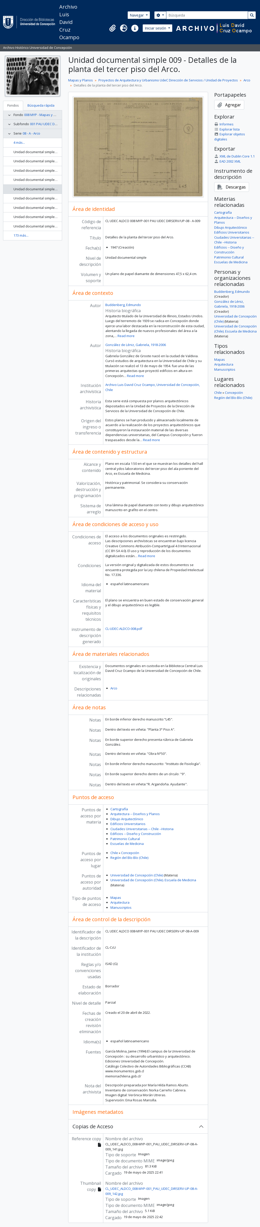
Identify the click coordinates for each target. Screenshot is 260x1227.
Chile (114, 852)
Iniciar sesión (156, 28)
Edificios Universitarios (128, 823)
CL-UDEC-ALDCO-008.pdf (123, 628)
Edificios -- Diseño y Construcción (135, 833)
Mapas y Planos (80, 80)
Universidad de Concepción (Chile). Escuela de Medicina (153, 880)
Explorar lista (226, 129)
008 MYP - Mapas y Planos (44, 114)
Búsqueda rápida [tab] (40, 105)
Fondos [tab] (13, 105)
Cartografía (119, 809)
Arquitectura (119, 902)
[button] (112, 28)
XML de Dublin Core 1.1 (234, 156)
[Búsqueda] (207, 15)
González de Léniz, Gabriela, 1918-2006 (135, 344)
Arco (246, 80)
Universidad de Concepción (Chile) (136, 875)
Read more (126, 336)
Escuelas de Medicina (127, 843)
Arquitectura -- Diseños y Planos (135, 814)
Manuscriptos (121, 907)
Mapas (115, 897)
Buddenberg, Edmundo (123, 304)
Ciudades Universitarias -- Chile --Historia (142, 829)
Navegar (137, 15)
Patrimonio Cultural (125, 838)
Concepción (130, 852)
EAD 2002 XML (227, 161)
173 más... (20, 235)
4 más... (19, 142)
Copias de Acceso (93, 1126)
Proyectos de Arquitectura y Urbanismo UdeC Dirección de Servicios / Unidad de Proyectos (168, 80)
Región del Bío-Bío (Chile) (129, 857)
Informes (223, 124)
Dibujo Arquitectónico (126, 819)
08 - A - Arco (31, 133)
